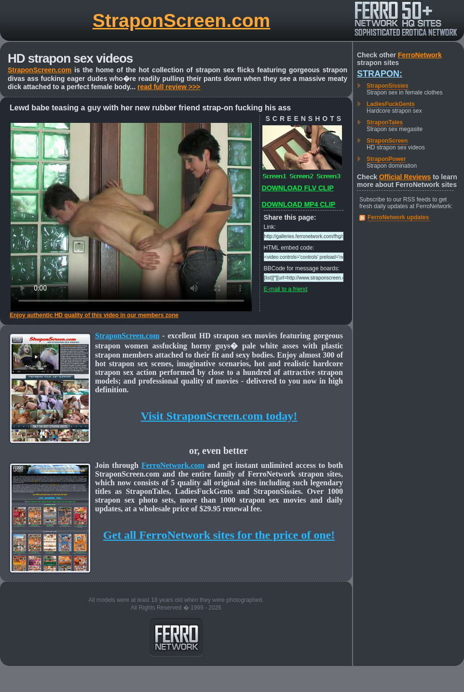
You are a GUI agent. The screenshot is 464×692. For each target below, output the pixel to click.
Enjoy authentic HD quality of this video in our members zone (94, 315)
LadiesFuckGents (391, 104)
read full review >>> (168, 87)
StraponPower (386, 159)
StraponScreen (387, 140)
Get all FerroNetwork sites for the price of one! (219, 535)
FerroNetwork (420, 55)
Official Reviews (405, 177)
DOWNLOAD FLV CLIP (298, 188)
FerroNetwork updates (398, 217)
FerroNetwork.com (173, 465)
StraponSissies (388, 85)
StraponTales (385, 122)
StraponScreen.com (181, 20)
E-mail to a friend (286, 289)
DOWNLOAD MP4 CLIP (298, 204)
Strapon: (379, 74)
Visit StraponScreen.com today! (219, 416)
